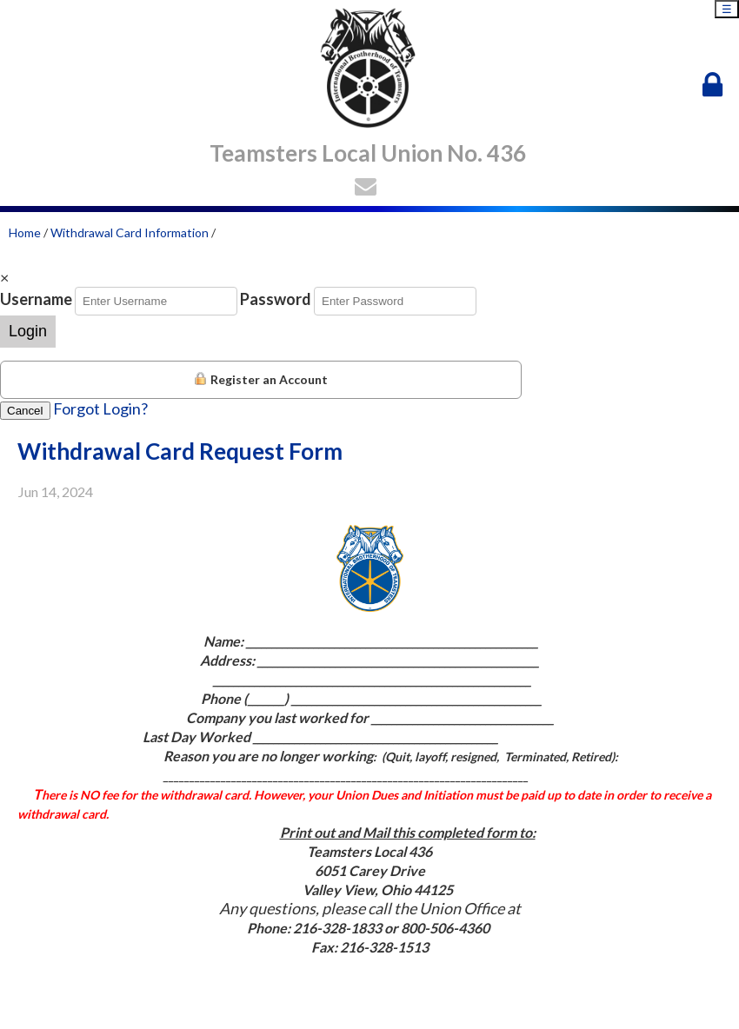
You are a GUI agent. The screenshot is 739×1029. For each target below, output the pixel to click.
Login (28, 331)
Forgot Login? (100, 408)
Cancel (25, 410)
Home (25, 232)
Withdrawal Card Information (129, 232)
